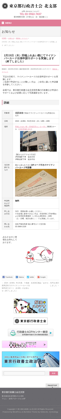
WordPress (17, 412)
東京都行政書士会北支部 (27, 409)
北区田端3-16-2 (25, 129)
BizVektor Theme (31, 412)
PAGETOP (52, 385)
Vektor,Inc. (44, 412)
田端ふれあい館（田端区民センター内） (31, 127)
